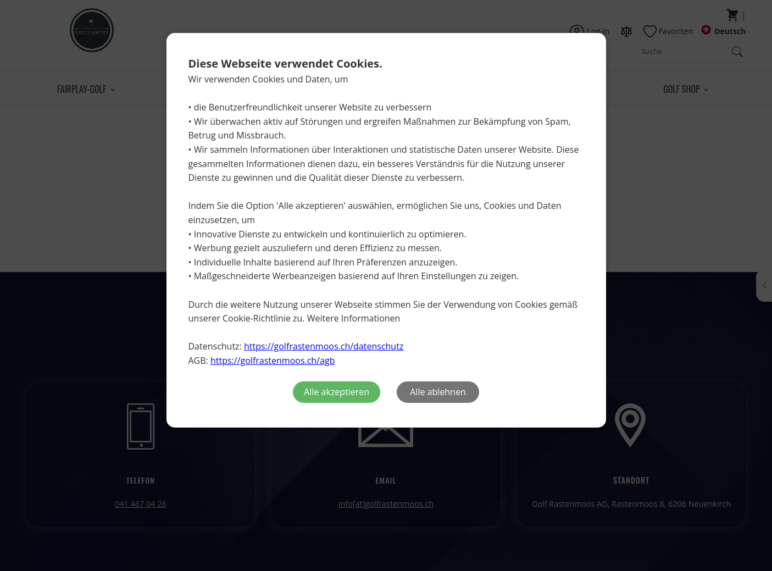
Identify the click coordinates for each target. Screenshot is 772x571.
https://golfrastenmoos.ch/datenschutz (323, 346)
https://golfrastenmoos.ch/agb (272, 360)
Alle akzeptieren (336, 392)
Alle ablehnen (437, 392)
